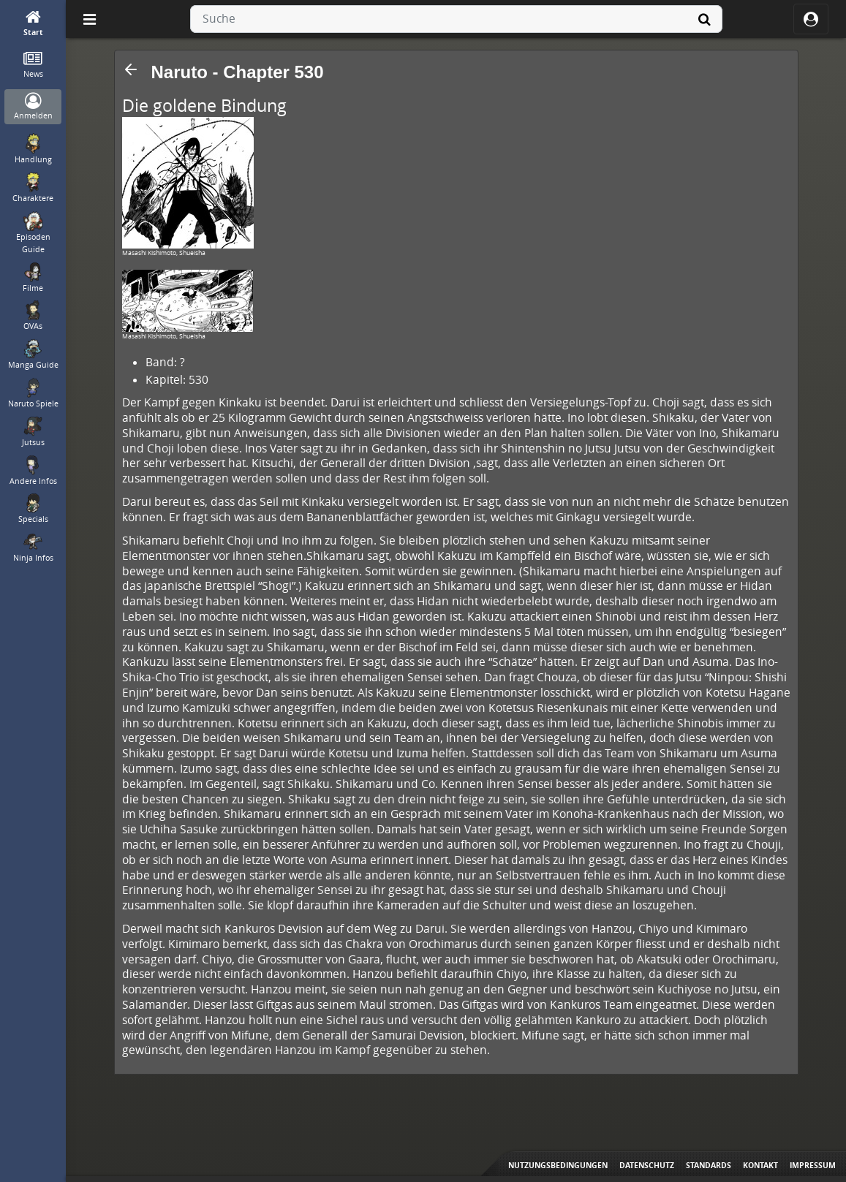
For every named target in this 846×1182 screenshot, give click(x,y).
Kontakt (760, 1165)
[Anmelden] (33, 107)
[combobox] (456, 19)
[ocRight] (810, 19)
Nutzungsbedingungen (558, 1165)
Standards (708, 1165)
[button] (131, 69)
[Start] (33, 24)
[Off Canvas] (89, 19)
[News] (33, 65)
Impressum (813, 1165)
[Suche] (705, 19)
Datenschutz (646, 1165)
